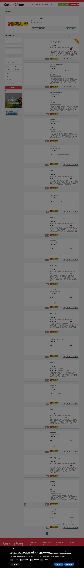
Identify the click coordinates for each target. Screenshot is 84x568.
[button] (73, 549)
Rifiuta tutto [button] (58, 564)
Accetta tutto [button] (69, 564)
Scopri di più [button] (15, 564)
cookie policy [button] (47, 552)
